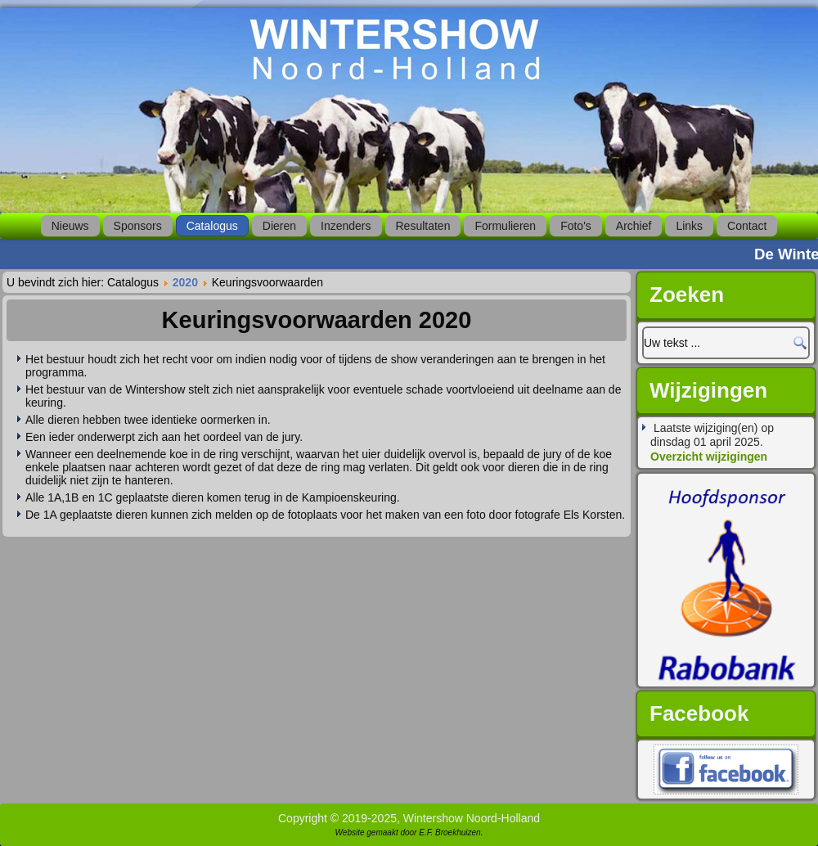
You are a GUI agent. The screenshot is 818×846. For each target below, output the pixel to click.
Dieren (279, 225)
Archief (634, 225)
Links (689, 225)
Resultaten (423, 225)
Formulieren (505, 225)
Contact (746, 225)
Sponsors (138, 225)
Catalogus (212, 225)
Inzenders (346, 225)
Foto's (575, 225)
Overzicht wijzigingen (708, 456)
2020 (185, 282)
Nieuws (70, 225)
